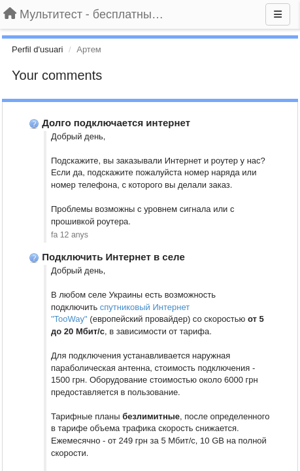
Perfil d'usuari (37, 49)
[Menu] (277, 14)
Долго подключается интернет (116, 122)
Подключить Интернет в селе (113, 256)
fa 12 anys (69, 234)
